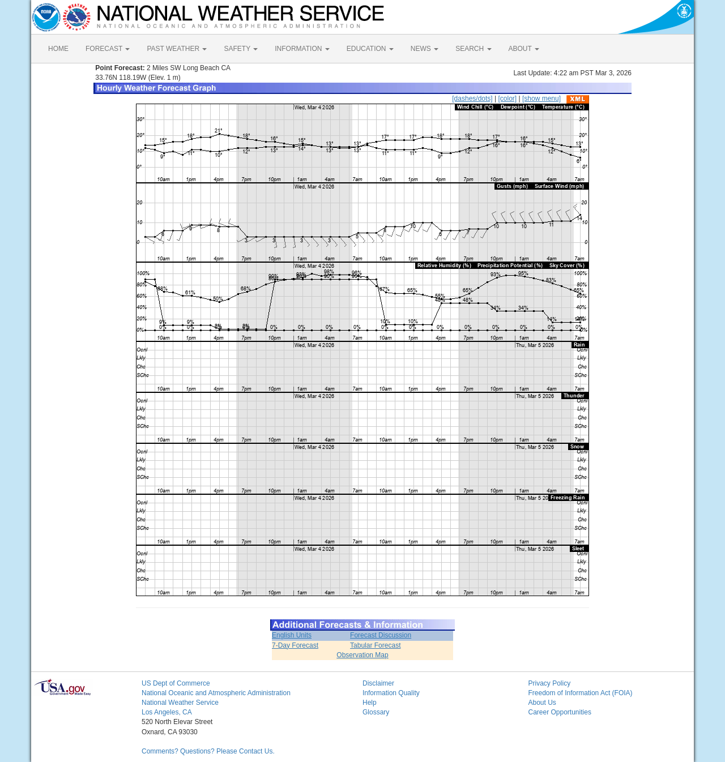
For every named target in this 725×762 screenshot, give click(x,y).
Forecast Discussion (380, 635)
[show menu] (541, 98)
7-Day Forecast (295, 645)
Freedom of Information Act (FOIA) (580, 693)
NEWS (424, 49)
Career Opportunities (559, 712)
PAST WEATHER (177, 49)
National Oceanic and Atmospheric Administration (216, 693)
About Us (542, 703)
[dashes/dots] (472, 98)
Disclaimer (378, 683)
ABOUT (524, 49)
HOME (58, 49)
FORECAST (108, 49)
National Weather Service (180, 703)
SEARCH (473, 49)
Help (369, 703)
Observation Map (362, 655)
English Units (292, 635)
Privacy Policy (549, 683)
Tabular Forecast (375, 645)
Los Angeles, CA (167, 712)
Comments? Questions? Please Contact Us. (208, 751)
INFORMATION (302, 49)
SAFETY (241, 49)
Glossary (375, 712)
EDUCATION (370, 49)
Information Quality (391, 693)
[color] (507, 98)
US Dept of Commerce (176, 683)
